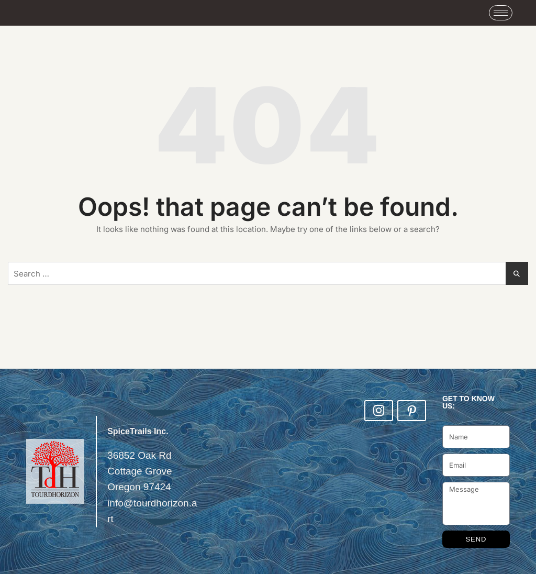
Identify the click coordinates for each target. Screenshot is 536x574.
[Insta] (378, 410)
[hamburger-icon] (500, 12)
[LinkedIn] (411, 410)
